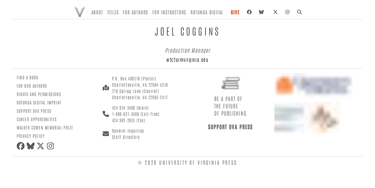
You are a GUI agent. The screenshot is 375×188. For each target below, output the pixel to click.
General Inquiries (128, 130)
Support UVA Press (34, 110)
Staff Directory (126, 136)
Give (235, 12)
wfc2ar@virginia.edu (187, 59)
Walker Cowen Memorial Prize (45, 127)
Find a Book (28, 77)
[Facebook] (249, 12)
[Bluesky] (262, 12)
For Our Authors (32, 85)
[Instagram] (287, 12)
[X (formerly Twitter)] (275, 12)
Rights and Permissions (39, 94)
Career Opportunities (37, 119)
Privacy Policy (30, 135)
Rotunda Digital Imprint (39, 102)
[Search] (299, 12)
